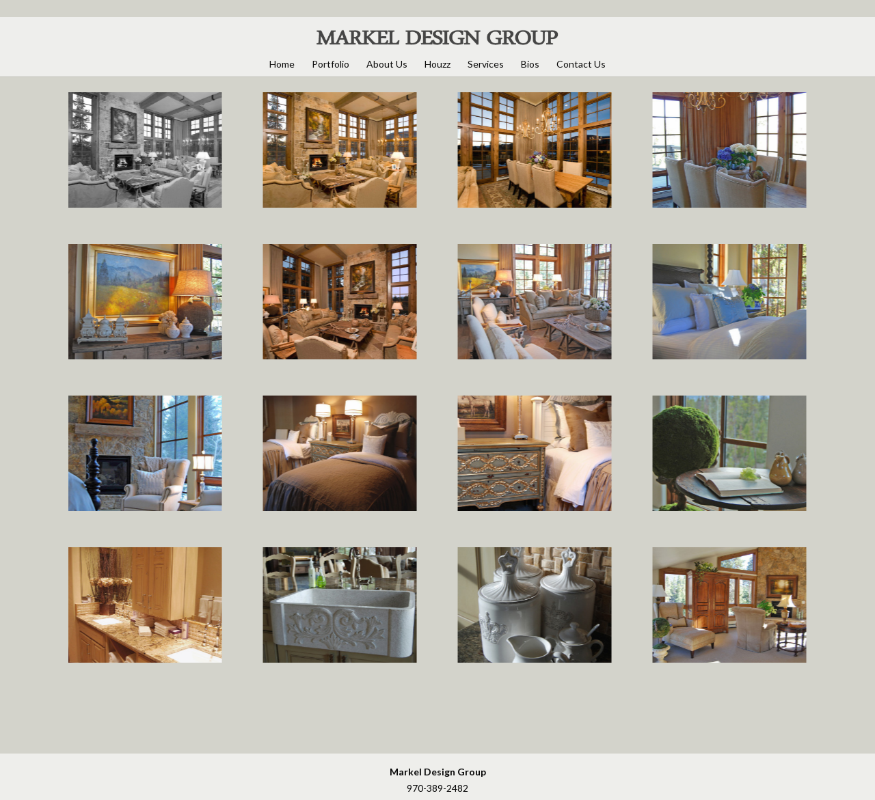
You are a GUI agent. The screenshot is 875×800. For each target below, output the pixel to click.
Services (486, 64)
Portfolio (330, 64)
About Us (386, 64)
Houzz (437, 64)
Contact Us (581, 64)
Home (282, 64)
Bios (530, 64)
